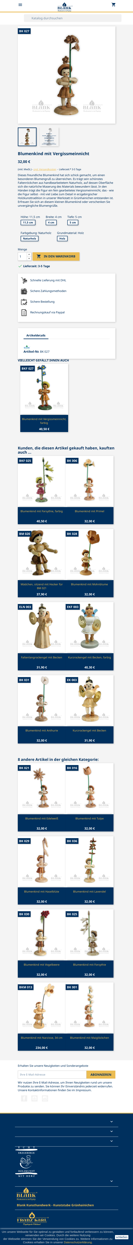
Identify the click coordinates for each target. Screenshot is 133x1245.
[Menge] (22, 256)
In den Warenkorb (56, 256)
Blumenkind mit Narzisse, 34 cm (41, 1037)
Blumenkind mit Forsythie (89, 964)
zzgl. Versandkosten (44, 169)
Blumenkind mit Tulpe (89, 818)
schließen (121, 1237)
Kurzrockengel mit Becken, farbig (89, 657)
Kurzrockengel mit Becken (89, 730)
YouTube (34, 1098)
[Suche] (73, 18)
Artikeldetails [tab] (36, 335)
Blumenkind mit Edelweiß (41, 818)
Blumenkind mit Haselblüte (41, 891)
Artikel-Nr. (31, 351)
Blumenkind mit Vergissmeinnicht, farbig (44, 421)
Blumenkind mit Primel (89, 511)
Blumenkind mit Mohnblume (89, 584)
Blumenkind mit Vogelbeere (42, 964)
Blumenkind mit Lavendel (89, 891)
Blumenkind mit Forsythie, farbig (41, 511)
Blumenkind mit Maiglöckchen (89, 1037)
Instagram (45, 1098)
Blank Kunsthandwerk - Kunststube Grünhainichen (55, 1205)
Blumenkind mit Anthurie (41, 730)
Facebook (24, 1098)
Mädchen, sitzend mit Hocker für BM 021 (42, 586)
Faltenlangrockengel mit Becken (41, 657)
